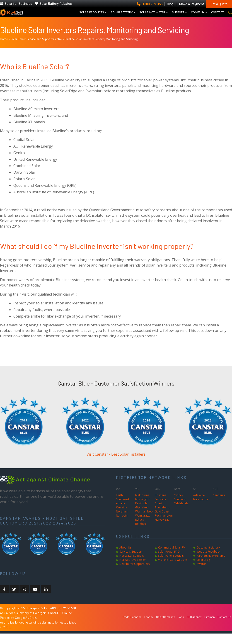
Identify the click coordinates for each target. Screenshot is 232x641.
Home (4, 47)
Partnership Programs (211, 563)
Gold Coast (162, 519)
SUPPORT (178, 16)
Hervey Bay (162, 527)
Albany (120, 511)
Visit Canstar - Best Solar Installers (116, 461)
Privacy (148, 624)
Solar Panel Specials (171, 563)
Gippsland (142, 515)
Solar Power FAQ (169, 559)
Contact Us (224, 624)
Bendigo (140, 531)
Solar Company (165, 624)
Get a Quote (218, 4)
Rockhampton (164, 523)
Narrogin (122, 523)
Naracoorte (200, 507)
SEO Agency (194, 624)
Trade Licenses (132, 624)
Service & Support (130, 559)
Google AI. (22, 625)
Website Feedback (208, 559)
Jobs (181, 624)
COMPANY (197, 16)
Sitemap (209, 624)
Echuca (139, 527)
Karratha (121, 515)
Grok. (33, 625)
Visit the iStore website (172, 567)
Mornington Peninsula (142, 509)
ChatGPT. (55, 620)
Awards (201, 571)
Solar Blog (203, 567)
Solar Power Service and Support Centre (36, 47)
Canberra (219, 503)
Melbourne (142, 503)
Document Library (208, 555)
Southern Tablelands (181, 509)
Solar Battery (122, 16)
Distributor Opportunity (134, 571)
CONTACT (217, 16)
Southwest (122, 507)
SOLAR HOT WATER (152, 16)
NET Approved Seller (132, 567)
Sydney (178, 503)
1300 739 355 (150, 4)
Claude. (67, 620)
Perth (119, 503)
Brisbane (160, 503)
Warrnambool (144, 519)
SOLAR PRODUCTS (91, 16)
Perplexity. (7, 625)
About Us (125, 555)
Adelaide (199, 503)
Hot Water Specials (131, 563)
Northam (122, 519)
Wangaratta (142, 523)
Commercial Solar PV (171, 555)
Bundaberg (162, 515)
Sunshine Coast (160, 509)
